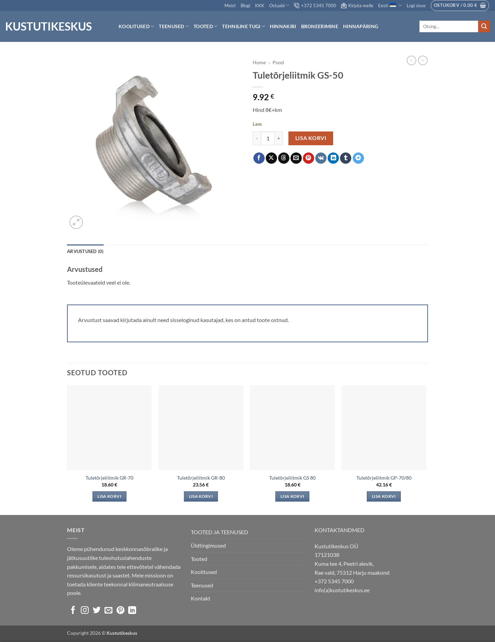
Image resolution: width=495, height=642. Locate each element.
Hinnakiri (283, 26)
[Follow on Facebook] (73, 610)
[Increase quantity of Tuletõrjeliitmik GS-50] (279, 138)
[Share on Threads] (283, 158)
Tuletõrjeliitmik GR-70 (109, 478)
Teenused (174, 26)
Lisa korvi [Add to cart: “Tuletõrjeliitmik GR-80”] (201, 496)
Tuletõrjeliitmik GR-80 (201, 478)
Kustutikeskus (48, 26)
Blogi (245, 5)
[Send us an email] (108, 610)
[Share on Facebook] (259, 158)
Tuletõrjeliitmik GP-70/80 (383, 478)
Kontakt (200, 598)
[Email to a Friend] (296, 158)
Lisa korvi (311, 138)
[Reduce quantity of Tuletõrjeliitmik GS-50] (257, 138)
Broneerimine (319, 26)
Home (259, 62)
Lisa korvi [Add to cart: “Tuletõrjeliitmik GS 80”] (292, 496)
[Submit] (484, 26)
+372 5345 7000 (315, 5)
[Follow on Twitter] (97, 610)
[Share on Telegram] (358, 158)
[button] (416, 5)
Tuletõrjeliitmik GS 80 (292, 478)
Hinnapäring (360, 26)
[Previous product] (423, 60)
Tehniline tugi (243, 26)
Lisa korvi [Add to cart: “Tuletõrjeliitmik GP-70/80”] (384, 496)
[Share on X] (271, 158)
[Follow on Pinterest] (120, 610)
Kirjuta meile (357, 5)
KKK (259, 5)
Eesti (390, 5)
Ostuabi (279, 5)
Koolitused (136, 26)
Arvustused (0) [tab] (85, 251)
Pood (278, 62)
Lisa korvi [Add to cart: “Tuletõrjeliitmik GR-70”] (109, 496)
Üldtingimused (208, 545)
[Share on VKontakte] (321, 158)
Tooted (205, 26)
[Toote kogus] (268, 138)
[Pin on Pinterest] (308, 158)
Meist (230, 5)
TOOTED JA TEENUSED (219, 532)
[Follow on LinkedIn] (132, 610)
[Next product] (411, 60)
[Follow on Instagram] (85, 610)
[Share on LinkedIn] (333, 158)
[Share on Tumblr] (345, 158)
